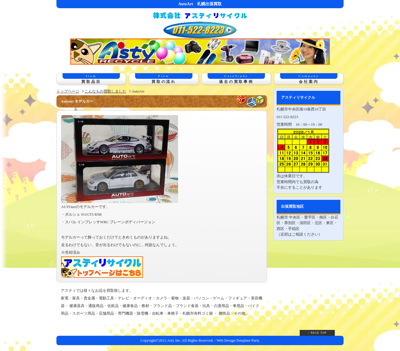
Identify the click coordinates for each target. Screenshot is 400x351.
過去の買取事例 (236, 78)
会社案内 (308, 78)
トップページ (67, 91)
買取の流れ (163, 78)
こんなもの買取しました (105, 91)
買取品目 (91, 78)
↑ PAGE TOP (317, 332)
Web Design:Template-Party (237, 340)
